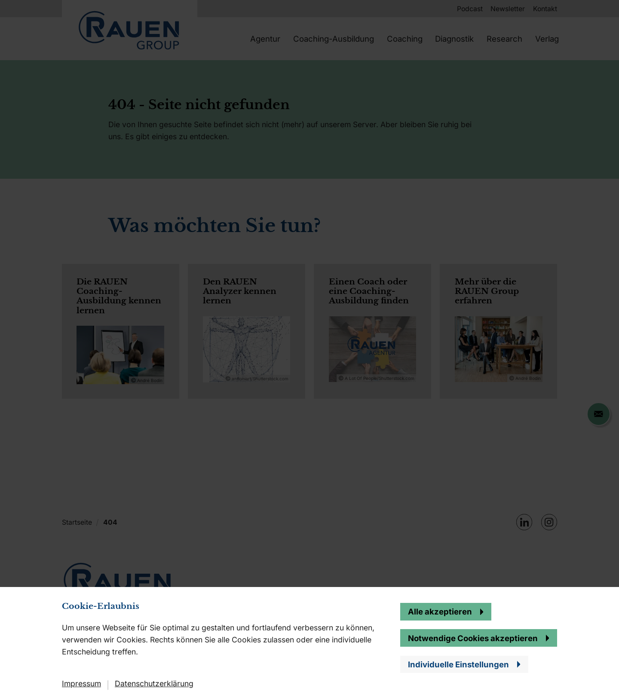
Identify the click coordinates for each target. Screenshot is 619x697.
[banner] (309, 348)
